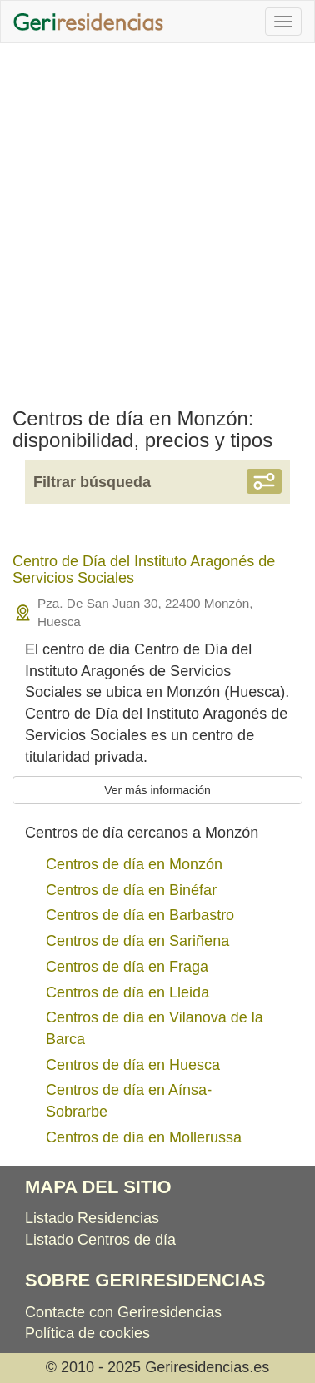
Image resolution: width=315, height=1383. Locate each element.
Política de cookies (87, 1333)
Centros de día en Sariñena (137, 941)
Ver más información (157, 790)
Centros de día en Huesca (133, 1065)
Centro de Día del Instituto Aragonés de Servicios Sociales (143, 569)
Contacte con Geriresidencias (123, 1312)
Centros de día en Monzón (134, 864)
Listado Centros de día (100, 1239)
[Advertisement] (157, 217)
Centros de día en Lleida (127, 992)
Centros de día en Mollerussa (144, 1137)
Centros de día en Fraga (127, 966)
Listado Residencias (92, 1218)
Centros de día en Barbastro (140, 915)
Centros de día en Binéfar (131, 890)
